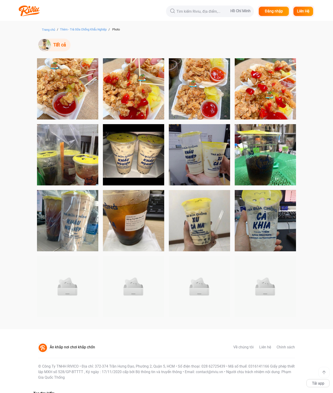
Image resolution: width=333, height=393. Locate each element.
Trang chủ (48, 29)
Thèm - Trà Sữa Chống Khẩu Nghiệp (83, 29)
